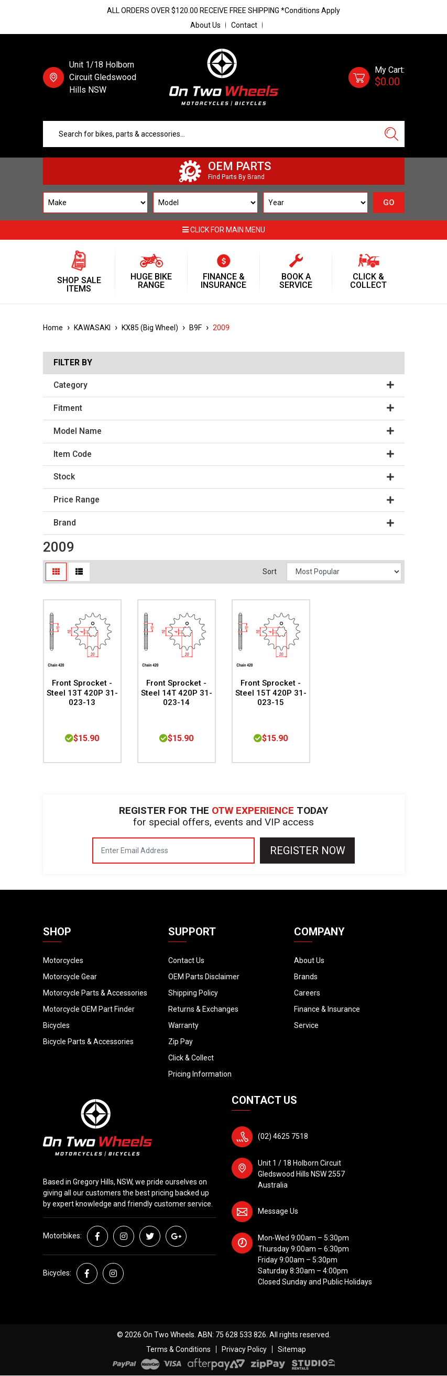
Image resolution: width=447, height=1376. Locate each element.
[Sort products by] (344, 572)
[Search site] (391, 134)
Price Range (223, 500)
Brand (223, 523)
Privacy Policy (244, 1349)
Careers (307, 993)
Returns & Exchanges (203, 1009)
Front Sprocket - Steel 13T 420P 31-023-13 (82, 693)
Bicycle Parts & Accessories (88, 1041)
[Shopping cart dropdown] (376, 77)
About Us (205, 25)
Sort (270, 571)
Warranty (183, 1025)
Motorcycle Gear (70, 976)
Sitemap (292, 1349)
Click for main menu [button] (223, 230)
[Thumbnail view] (56, 572)
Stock (223, 477)
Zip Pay (180, 1041)
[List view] (79, 572)
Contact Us (186, 960)
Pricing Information (200, 1074)
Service (306, 1025)
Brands (306, 976)
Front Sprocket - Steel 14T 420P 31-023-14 (176, 693)
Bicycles (56, 1025)
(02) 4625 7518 (283, 1136)
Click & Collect (191, 1058)
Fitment (223, 408)
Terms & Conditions (178, 1349)
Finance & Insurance (327, 1009)
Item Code (223, 454)
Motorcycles (63, 960)
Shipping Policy (193, 993)
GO (389, 202)
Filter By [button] (72, 362)
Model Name (223, 431)
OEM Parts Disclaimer (203, 976)
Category (223, 385)
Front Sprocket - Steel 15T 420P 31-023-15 (271, 693)
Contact (244, 25)
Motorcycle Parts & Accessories (95, 993)
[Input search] (211, 134)
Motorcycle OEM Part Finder (89, 1009)
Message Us (278, 1211)
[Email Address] (173, 850)
